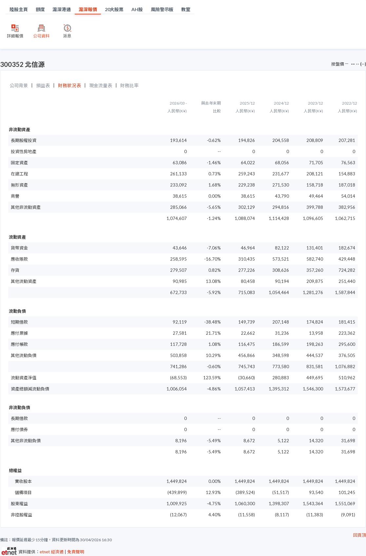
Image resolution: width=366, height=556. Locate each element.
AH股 (137, 9)
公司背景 (19, 85)
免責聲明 (75, 551)
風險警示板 (162, 9)
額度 (40, 9)
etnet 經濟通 (52, 551)
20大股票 (114, 9)
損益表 (43, 85)
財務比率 (129, 85)
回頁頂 (359, 535)
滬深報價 (88, 9)
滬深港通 (61, 9)
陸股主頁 (19, 9)
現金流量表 (100, 85)
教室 (185, 9)
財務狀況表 (69, 85)
